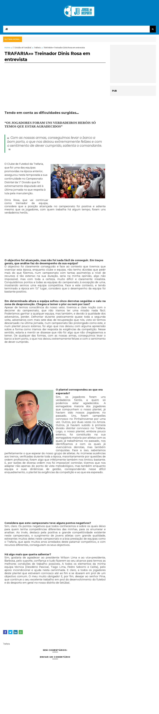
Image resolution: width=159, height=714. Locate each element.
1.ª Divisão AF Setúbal (22, 47)
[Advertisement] (55, 91)
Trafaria (37, 47)
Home (7, 47)
